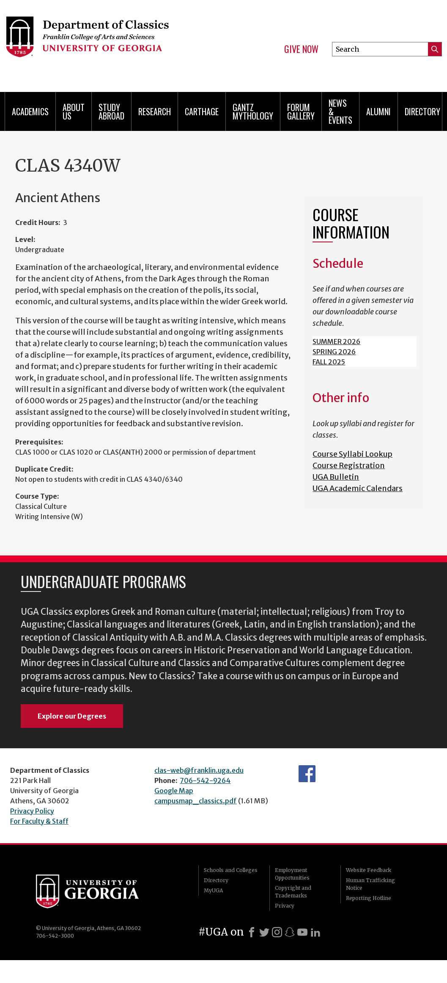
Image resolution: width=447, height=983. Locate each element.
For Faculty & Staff (39, 821)
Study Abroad (111, 111)
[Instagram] (277, 932)
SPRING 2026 (334, 351)
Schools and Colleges (231, 870)
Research (154, 111)
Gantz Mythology (253, 111)
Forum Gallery (301, 111)
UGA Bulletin (336, 477)
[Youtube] (302, 932)
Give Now (301, 49)
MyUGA (213, 890)
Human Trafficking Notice (370, 884)
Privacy (284, 905)
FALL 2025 (329, 362)
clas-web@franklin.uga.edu (199, 770)
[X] (264, 932)
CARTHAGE (202, 111)
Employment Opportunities (292, 874)
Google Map (173, 790)
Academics (30, 111)
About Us (74, 111)
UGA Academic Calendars (358, 488)
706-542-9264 (205, 780)
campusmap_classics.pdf (195, 801)
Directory (422, 111)
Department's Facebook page (307, 773)
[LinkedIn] (315, 932)
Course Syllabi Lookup (352, 454)
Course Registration (349, 465)
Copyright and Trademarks (293, 892)
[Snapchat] (290, 932)
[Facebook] (252, 932)
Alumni (378, 111)
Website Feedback (368, 870)
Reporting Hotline (368, 898)
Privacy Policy (32, 811)
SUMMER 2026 (336, 341)
